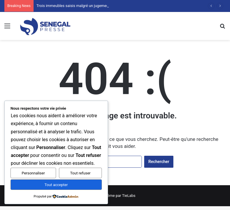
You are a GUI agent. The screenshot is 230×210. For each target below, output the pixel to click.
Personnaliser (33, 173)
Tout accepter (56, 185)
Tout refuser (80, 173)
